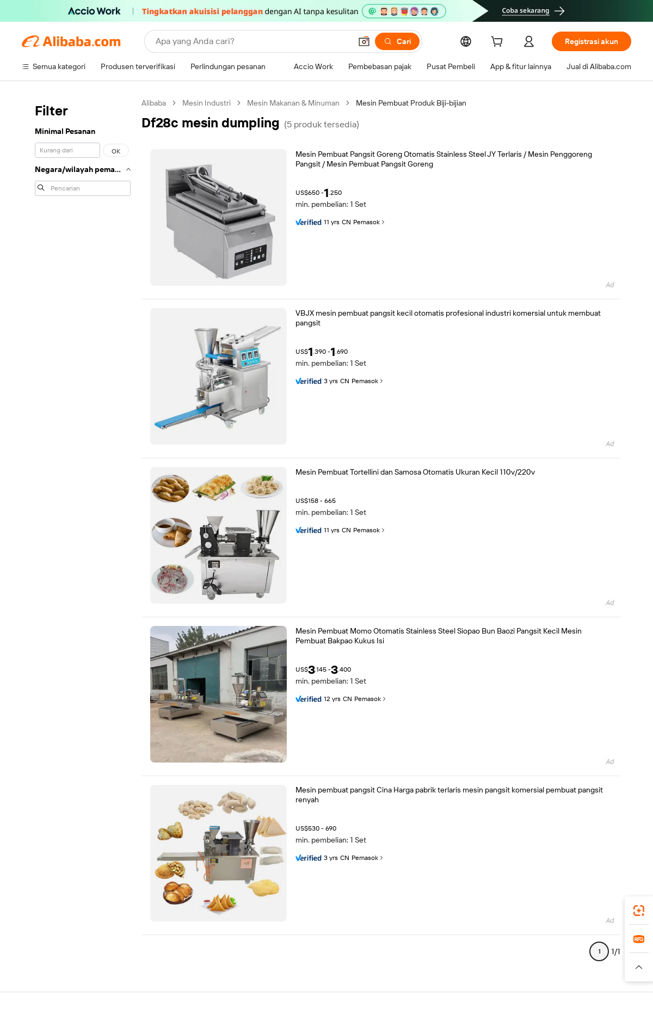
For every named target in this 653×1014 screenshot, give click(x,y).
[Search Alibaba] (252, 41)
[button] (364, 41)
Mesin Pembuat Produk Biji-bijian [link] (411, 103)
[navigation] (82, 531)
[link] (639, 910)
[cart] (499, 43)
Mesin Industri (206, 103)
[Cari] (397, 41)
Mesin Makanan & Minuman (293, 103)
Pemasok (369, 222)
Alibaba (153, 103)
